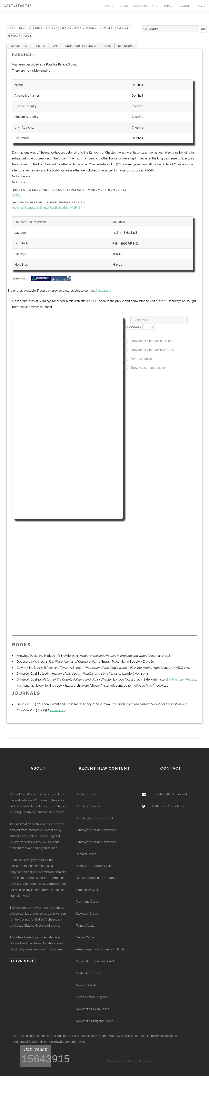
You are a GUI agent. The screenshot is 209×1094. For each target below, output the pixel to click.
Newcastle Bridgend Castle (94, 1021)
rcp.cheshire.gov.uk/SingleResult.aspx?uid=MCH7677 (48, 207)
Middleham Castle (88, 889)
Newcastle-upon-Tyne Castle (96, 961)
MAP (55, 46)
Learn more (22, 961)
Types (168, 5)
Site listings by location (30, 1035)
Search (184, 5)
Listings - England (44, 28)
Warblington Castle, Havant (94, 818)
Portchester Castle (88, 806)
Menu (23, 28)
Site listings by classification (66, 1035)
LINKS (107, 46)
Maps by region (96, 1035)
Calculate (133, 326)
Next (27, 36)
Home (109, 5)
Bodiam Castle (86, 794)
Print (149, 326)
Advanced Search (26, 1041)
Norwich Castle (86, 985)
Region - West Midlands (79, 28)
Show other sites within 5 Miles (151, 340)
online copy (177, 679)
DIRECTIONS (125, 46)
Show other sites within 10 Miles (151, 349)
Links (81, 1041)
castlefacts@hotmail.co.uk (170, 794)
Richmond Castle (87, 901)
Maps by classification (124, 1035)
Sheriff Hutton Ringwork (92, 997)
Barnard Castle (86, 854)
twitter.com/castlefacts (168, 806)
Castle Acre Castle (88, 973)
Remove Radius (141, 358)
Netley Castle (85, 937)
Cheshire (106, 28)
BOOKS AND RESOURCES (81, 46)
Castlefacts (17, 5)
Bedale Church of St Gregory (96, 877)
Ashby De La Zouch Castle (94, 865)
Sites (124, 5)
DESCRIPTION (18, 46)
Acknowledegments (62, 1041)
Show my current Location (148, 367)
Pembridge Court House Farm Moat (100, 949)
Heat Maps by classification (158, 1035)
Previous (14, 36)
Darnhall (123, 28)
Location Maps (145, 5)
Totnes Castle (85, 925)
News (201, 5)
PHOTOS (40, 46)
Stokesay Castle (87, 913)
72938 (16, 195)
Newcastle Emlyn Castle (92, 1009)
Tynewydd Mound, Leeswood (96, 830)
